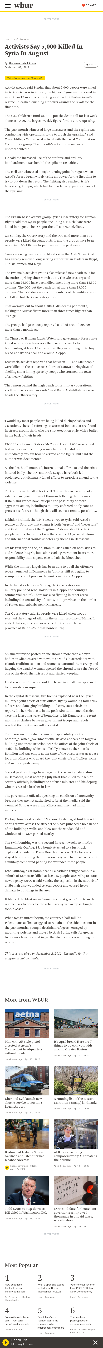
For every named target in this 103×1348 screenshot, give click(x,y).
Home (7, 39)
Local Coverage (21, 39)
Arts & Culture (63, 1166)
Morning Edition (22, 1344)
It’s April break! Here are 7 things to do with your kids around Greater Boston (73, 1045)
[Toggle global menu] (8, 6)
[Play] (7, 1168)
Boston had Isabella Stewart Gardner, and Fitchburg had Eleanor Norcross (25, 1156)
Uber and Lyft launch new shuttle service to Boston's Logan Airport (24, 1102)
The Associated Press (22, 63)
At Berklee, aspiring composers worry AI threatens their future (75, 1156)
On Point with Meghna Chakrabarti (17, 1298)
